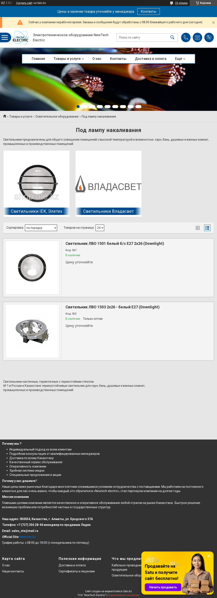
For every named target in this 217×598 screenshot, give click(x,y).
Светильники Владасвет (108, 211)
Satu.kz (127, 591)
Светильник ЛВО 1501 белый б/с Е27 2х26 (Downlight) (115, 243)
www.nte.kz (28, 537)
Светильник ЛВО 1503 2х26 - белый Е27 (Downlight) (113, 307)
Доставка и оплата (151, 59)
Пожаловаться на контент (124, 595)
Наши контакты (13, 571)
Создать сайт (24, 3)
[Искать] (172, 38)
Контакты (148, 11)
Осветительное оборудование (57, 116)
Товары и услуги (67, 59)
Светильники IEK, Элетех (36, 211)
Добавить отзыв (209, 37)
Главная (38, 59)
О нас (96, 59)
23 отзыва (181, 3)
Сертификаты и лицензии (77, 571)
